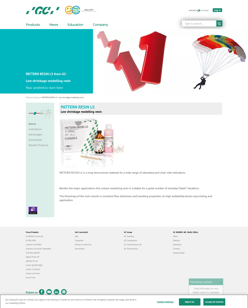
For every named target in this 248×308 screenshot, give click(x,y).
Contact (176, 248)
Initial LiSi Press (33, 273)
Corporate (79, 240)
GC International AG (132, 244)
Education (33, 210)
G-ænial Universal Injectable (38, 248)
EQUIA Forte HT (32, 257)
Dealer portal (179, 252)
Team (175, 236)
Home (28, 97)
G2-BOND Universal (34, 236)
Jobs (76, 236)
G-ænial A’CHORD (33, 244)
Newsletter (80, 248)
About (32, 123)
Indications (35, 129)
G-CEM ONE (31, 240)
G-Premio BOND (33, 252)
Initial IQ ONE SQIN (34, 265)
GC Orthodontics (131, 248)
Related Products (38, 145)
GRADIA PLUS (32, 261)
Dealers (176, 240)
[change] (204, 10)
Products (36, 97)
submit (219, 23)
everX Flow (31, 277)
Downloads (35, 139)
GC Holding (129, 236)
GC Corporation (130, 240)
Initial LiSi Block (33, 269)
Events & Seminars (83, 244)
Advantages (35, 134)
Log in (217, 10)
